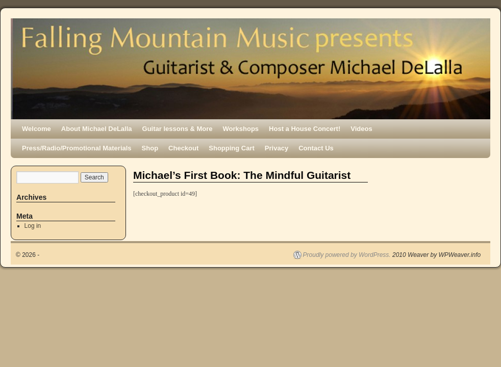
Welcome (36, 129)
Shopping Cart (232, 148)
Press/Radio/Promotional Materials (77, 148)
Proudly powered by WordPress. (347, 254)
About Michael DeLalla (96, 129)
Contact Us (316, 148)
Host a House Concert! (304, 129)
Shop (150, 148)
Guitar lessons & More (177, 129)
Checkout (183, 148)
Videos (361, 129)
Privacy (276, 148)
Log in (32, 225)
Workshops (241, 129)
